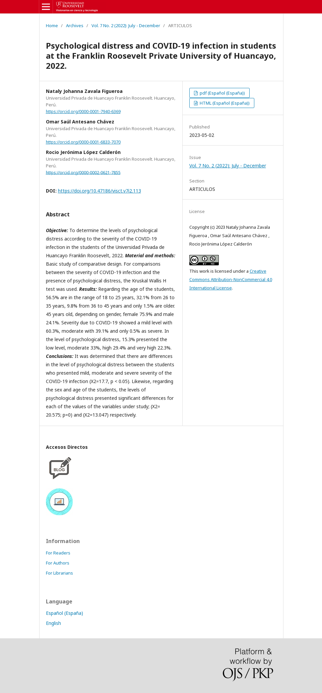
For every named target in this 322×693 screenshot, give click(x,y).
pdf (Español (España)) (222, 93)
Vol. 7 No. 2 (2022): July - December (125, 25)
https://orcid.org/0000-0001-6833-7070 (83, 142)
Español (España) (64, 613)
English (53, 623)
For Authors (57, 563)
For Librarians (59, 573)
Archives (74, 25)
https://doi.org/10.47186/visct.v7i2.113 (99, 191)
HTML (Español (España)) (224, 103)
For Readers (58, 553)
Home (52, 25)
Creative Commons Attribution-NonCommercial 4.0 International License (230, 279)
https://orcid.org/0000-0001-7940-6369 (83, 111)
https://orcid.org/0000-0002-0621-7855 (83, 172)
